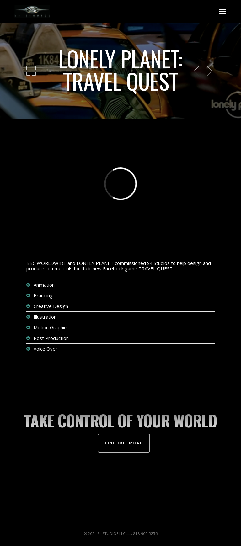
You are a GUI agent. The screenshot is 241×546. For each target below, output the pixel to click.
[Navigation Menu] (223, 11)
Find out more (124, 443)
